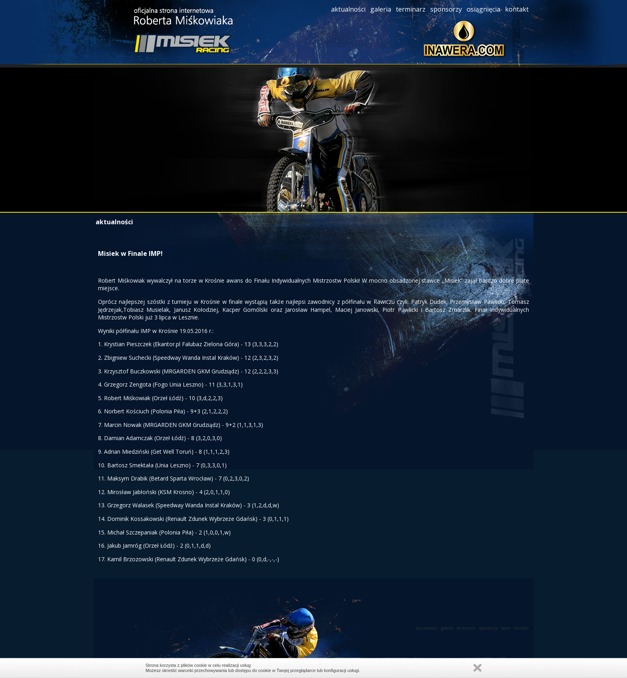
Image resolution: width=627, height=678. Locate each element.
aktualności (349, 9)
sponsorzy (446, 9)
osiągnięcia (484, 9)
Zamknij (477, 668)
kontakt (517, 9)
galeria (381, 9)
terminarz (411, 9)
